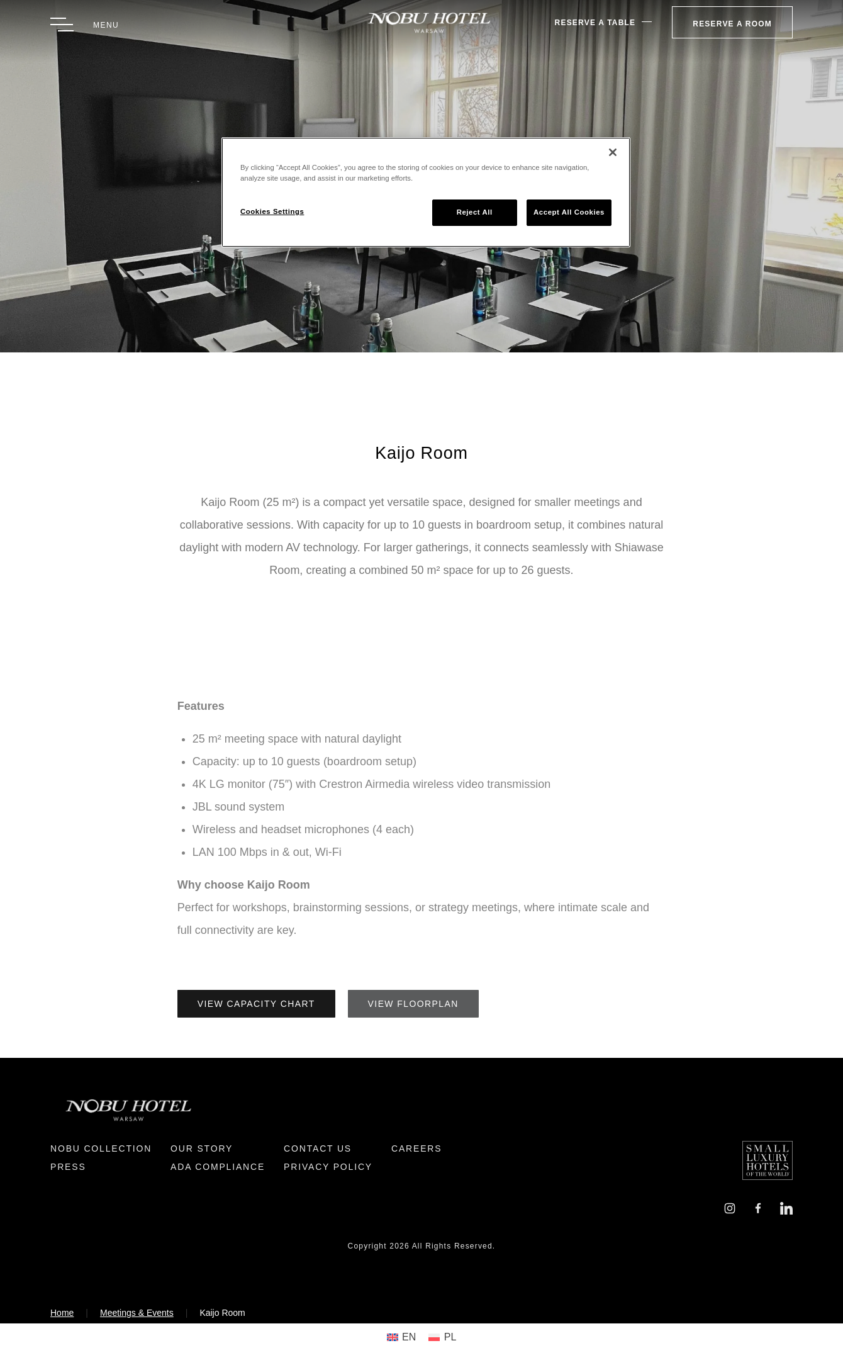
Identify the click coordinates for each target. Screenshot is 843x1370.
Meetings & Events (137, 1313)
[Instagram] (729, 1207)
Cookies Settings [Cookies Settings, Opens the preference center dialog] (272, 211)
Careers (416, 1148)
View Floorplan (413, 1004)
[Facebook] (758, 1207)
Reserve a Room (732, 24)
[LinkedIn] (786, 1207)
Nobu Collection (101, 1148)
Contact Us (318, 1148)
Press (68, 1166)
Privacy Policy (328, 1166)
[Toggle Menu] (84, 24)
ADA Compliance (217, 1166)
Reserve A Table (595, 22)
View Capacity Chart (256, 1004)
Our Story (201, 1148)
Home (62, 1313)
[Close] (613, 152)
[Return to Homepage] (421, 22)
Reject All (475, 212)
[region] (425, 192)
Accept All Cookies (569, 212)
